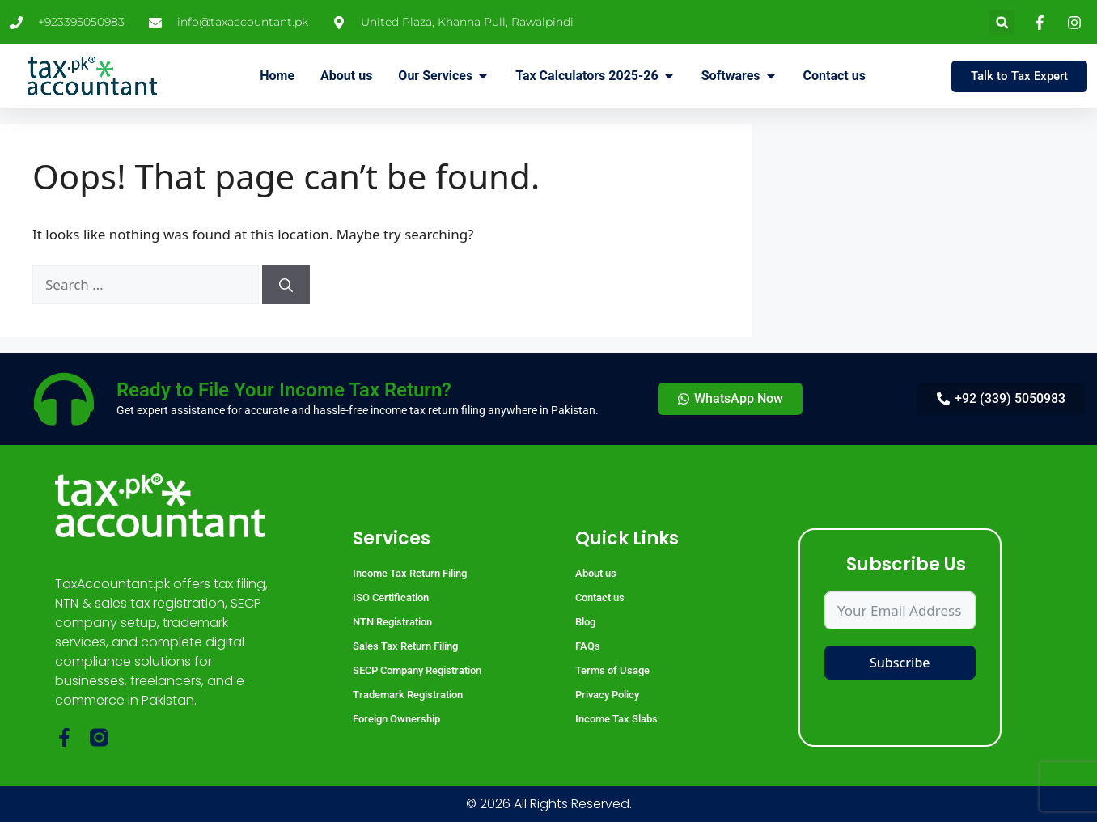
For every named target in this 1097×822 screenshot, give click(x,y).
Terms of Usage (612, 670)
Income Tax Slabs (616, 719)
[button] (1001, 22)
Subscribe (900, 663)
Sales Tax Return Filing (405, 646)
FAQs (587, 646)
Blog (585, 622)
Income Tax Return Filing (410, 573)
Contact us (600, 597)
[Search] (286, 284)
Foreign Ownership (396, 719)
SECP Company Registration (417, 670)
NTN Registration (392, 622)
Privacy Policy (607, 695)
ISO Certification (391, 597)
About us (595, 573)
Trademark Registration (408, 695)
